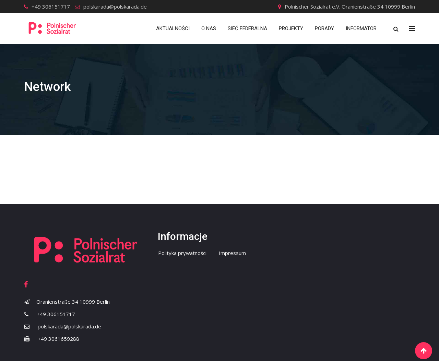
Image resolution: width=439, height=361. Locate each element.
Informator (361, 28)
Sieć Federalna (247, 28)
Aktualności (173, 28)
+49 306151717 (51, 6)
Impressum (232, 252)
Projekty (291, 28)
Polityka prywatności (182, 252)
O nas (208, 28)
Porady (324, 28)
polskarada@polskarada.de (115, 6)
